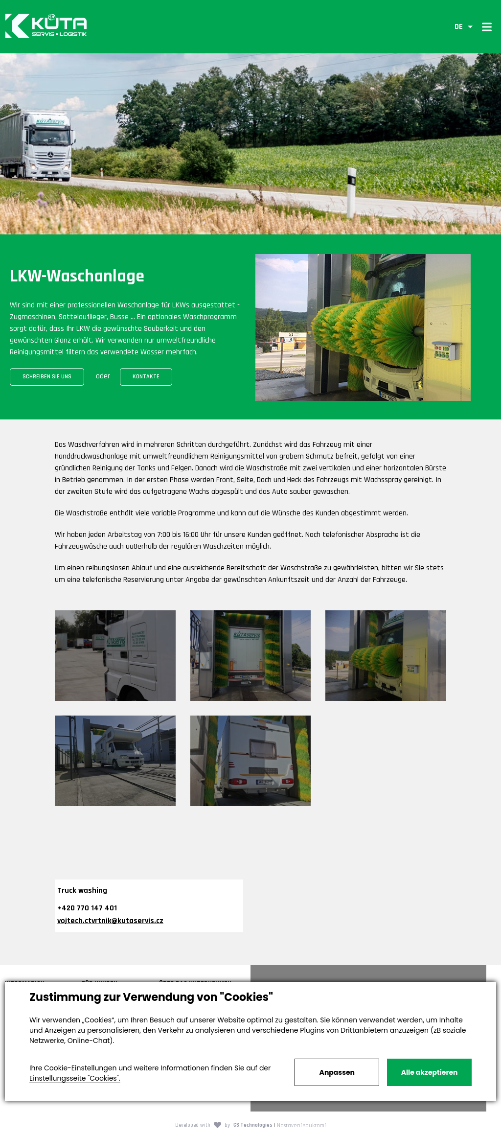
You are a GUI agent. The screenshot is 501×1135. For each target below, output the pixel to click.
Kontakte (146, 376)
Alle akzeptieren (429, 1072)
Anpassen (337, 1072)
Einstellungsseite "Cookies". (74, 1078)
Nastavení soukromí (301, 1125)
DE (459, 27)
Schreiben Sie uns (47, 376)
